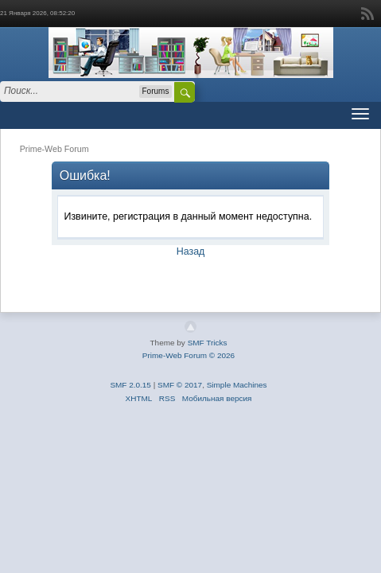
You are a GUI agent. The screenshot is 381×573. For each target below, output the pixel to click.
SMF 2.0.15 (130, 384)
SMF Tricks (207, 342)
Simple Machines (237, 384)
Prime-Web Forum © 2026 (188, 355)
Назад (191, 251)
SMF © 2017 (179, 384)
